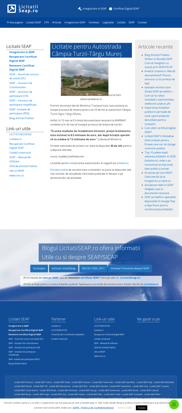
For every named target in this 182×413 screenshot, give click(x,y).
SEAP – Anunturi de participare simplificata (22, 102)
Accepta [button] (141, 407)
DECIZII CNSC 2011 (93, 268)
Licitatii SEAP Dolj (58, 394)
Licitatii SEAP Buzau (129, 390)
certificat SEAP (89, 282)
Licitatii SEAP (33, 22)
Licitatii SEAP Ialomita (98, 386)
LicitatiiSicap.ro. (130, 282)
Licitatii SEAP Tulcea (43, 382)
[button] (174, 404)
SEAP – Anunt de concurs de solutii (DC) (24, 76)
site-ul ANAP (16, 170)
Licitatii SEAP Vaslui (61, 382)
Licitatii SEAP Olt (40, 386)
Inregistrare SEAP (74, 22)
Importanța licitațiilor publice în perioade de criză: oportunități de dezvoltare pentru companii (158, 116)
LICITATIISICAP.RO (20, 134)
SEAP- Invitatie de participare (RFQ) (19, 111)
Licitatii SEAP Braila (48, 390)
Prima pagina (15, 22)
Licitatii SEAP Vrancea (23, 382)
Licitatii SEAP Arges (41, 394)
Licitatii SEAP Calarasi (149, 390)
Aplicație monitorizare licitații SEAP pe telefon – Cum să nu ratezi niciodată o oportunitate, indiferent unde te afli (159, 95)
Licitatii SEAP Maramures (60, 386)
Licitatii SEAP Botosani (67, 390)
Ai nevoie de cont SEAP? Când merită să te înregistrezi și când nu (158, 177)
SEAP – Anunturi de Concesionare (20, 85)
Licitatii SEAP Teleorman (102, 382)
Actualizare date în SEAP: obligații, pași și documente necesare (159, 189)
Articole (56, 22)
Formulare (39, 268)
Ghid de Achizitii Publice (23, 166)
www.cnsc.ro (16, 175)
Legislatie (108, 22)
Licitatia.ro (15, 139)
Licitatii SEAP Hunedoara (120, 386)
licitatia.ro (122, 163)
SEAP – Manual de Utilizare (20, 159)
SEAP (132, 22)
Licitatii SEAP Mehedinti (164, 382)
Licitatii (121, 22)
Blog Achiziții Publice (21, 118)
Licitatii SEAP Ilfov (80, 386)
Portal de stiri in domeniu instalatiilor (67, 334)
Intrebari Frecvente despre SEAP (130, 268)
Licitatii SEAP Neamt (23, 386)
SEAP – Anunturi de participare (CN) (20, 94)
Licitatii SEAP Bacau (22, 394)
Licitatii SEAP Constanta (132, 394)
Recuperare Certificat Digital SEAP (21, 146)
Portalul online (59, 169)
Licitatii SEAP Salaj (144, 382)
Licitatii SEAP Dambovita (109, 390)
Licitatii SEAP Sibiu (94, 394)
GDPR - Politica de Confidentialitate (93, 407)
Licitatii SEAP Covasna (159, 386)
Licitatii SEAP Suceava (81, 382)
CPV (46, 22)
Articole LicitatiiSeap (64, 268)
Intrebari (94, 22)
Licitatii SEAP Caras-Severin (26, 390)
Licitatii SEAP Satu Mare (125, 382)
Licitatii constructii (20, 152)
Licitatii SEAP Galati (112, 394)
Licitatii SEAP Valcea (76, 394)
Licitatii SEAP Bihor (152, 394)
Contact (142, 22)
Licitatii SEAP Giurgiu (88, 390)
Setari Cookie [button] (125, 407)
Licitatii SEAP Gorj (140, 386)
